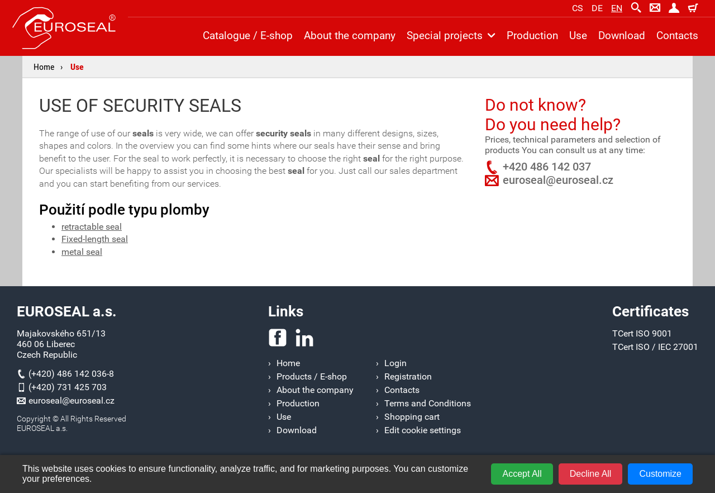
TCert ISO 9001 (642, 333)
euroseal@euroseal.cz (558, 180)
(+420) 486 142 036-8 (71, 373)
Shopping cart (412, 416)
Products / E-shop (312, 376)
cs (577, 8)
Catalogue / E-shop (248, 35)
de (597, 8)
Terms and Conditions (427, 403)
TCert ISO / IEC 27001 (655, 347)
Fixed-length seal (94, 239)
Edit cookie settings (422, 430)
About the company (349, 35)
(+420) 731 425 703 (67, 387)
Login (395, 363)
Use (77, 66)
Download (621, 35)
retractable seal (91, 226)
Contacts (677, 35)
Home (44, 66)
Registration (408, 376)
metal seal (81, 251)
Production (532, 35)
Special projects (451, 35)
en (616, 8)
